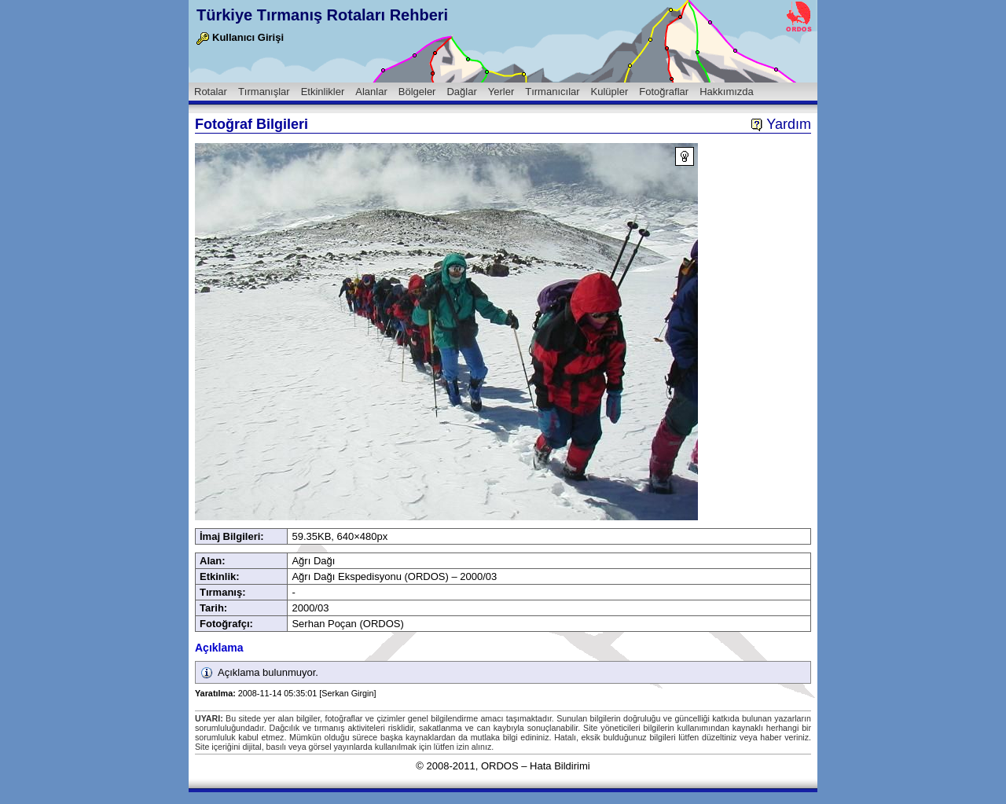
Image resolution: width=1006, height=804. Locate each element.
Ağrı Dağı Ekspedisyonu (346, 576)
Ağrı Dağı (313, 561)
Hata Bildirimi (560, 766)
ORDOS (500, 766)
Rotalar (210, 91)
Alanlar (371, 91)
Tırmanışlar (264, 91)
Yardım (781, 124)
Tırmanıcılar (552, 91)
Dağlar (461, 91)
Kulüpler (610, 91)
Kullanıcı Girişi (240, 37)
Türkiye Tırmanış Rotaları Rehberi (322, 15)
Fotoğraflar (663, 91)
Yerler (501, 91)
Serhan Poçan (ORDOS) (347, 624)
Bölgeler (417, 91)
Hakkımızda (726, 91)
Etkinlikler (323, 91)
